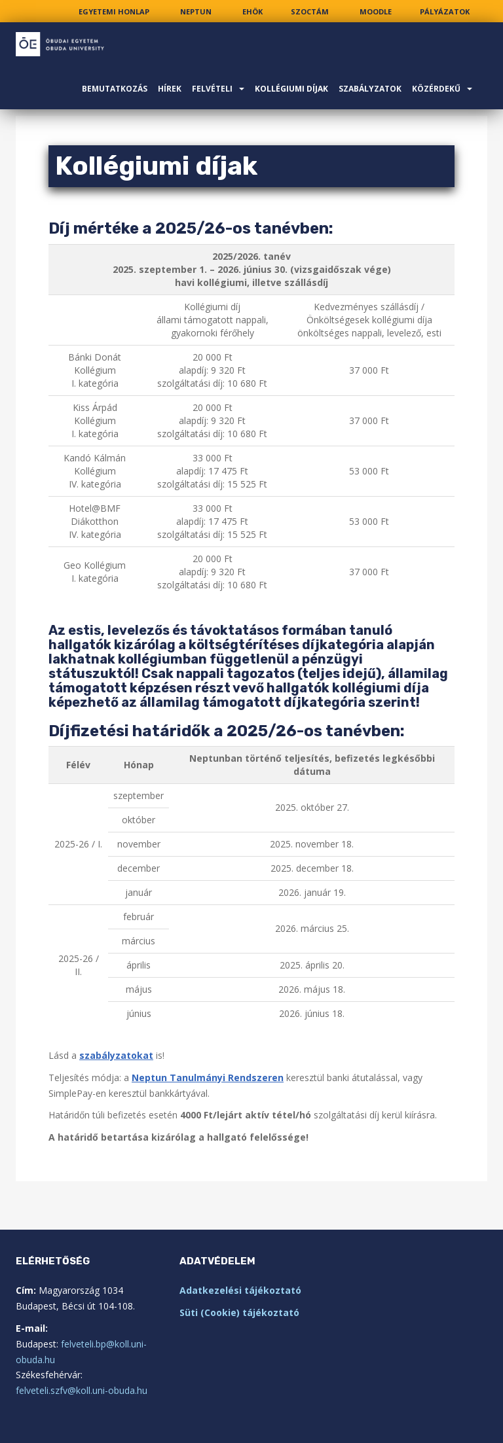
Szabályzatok (370, 88)
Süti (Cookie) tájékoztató (239, 1312)
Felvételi (212, 88)
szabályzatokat (116, 1055)
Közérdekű (436, 88)
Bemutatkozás (114, 88)
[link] (113, 11)
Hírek (169, 88)
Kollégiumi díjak (291, 88)
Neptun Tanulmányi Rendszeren (208, 1077)
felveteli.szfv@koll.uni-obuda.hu (81, 1390)
